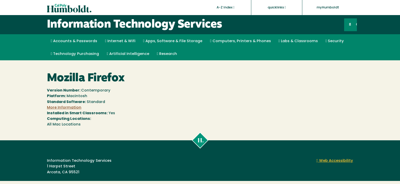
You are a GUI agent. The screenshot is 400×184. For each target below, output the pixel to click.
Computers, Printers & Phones (240, 41)
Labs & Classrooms (298, 41)
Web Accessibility (334, 161)
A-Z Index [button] (225, 7)
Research (167, 54)
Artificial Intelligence (128, 54)
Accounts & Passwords (74, 41)
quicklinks (277, 7)
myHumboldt (328, 7)
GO (356, 25)
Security (335, 41)
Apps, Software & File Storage (172, 41)
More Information (64, 108)
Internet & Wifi (120, 41)
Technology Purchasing (75, 54)
